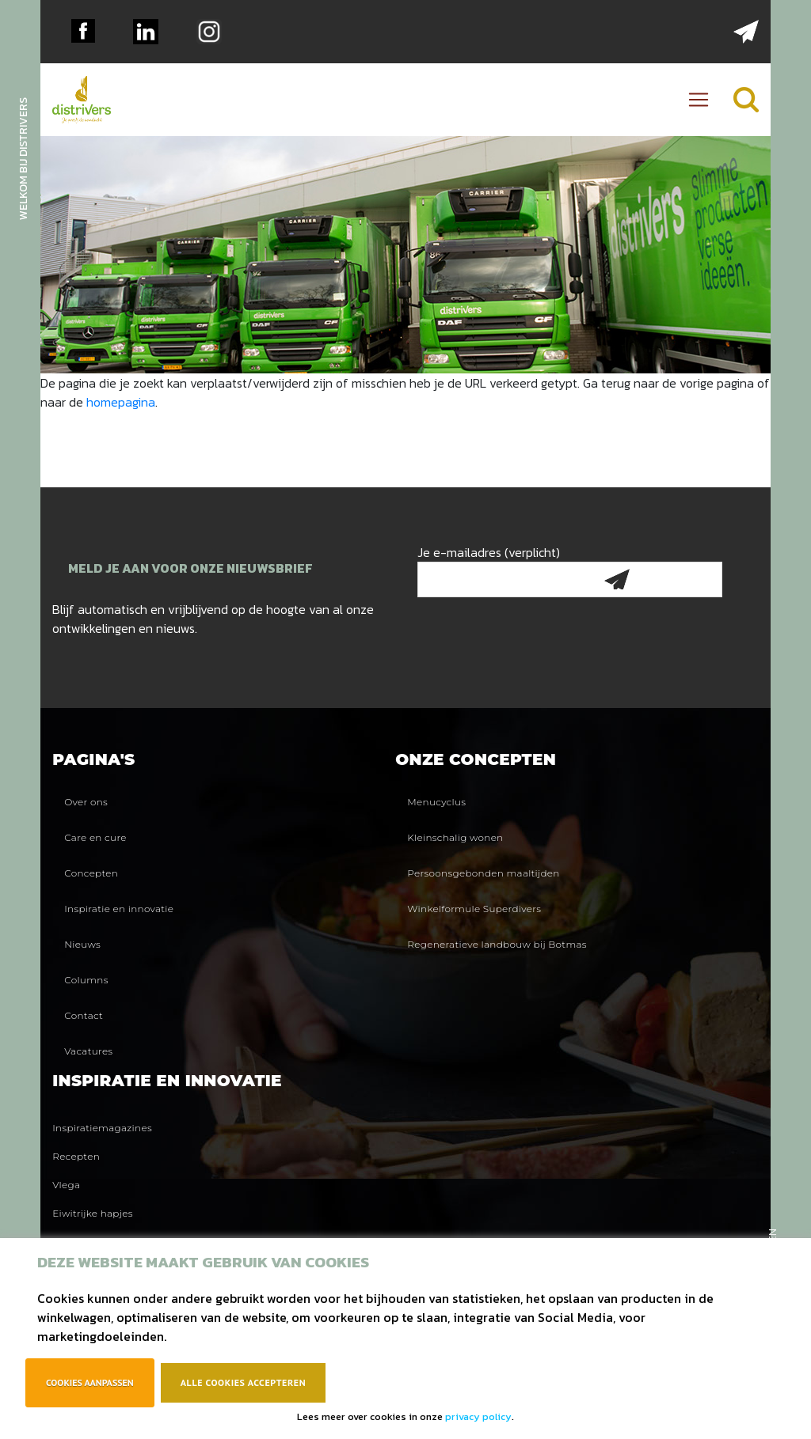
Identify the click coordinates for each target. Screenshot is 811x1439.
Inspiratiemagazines (102, 1128)
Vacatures (88, 1051)
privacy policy (478, 1416)
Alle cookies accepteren (243, 1382)
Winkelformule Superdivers (474, 909)
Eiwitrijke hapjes (92, 1213)
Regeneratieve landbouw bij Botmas (496, 944)
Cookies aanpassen (90, 1382)
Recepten (76, 1156)
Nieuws (82, 944)
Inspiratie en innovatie (118, 909)
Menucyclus (436, 802)
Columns (86, 980)
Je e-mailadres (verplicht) (569, 566)
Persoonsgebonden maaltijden (483, 873)
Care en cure (95, 837)
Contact (83, 1015)
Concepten (91, 873)
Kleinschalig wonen (455, 837)
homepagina (120, 401)
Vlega (66, 1185)
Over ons (86, 802)
